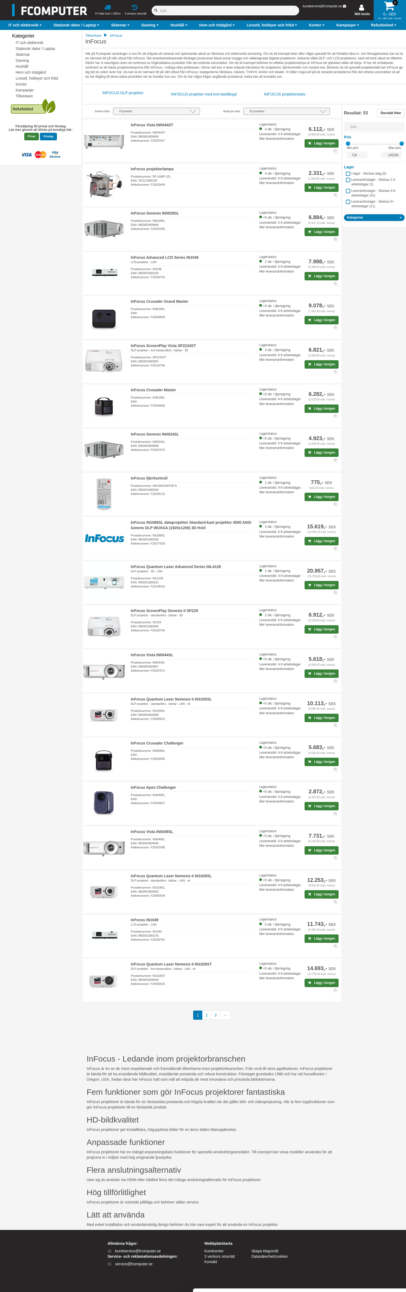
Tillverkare (24, 96)
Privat (31, 136)
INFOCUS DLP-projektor (123, 93)
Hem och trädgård (31, 72)
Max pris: (395, 148)
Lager (349, 167)
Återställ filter (390, 113)
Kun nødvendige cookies (361, 1252)
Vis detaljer (280, 1281)
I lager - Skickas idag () (368, 173)
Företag (48, 136)
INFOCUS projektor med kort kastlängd (204, 94)
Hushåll (22, 66)
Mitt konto (362, 14)
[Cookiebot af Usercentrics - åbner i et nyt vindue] (35, 1281)
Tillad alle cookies (361, 1234)
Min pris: (353, 148)
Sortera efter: (102, 111)
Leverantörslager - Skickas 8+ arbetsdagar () (372, 204)
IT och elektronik (29, 42)
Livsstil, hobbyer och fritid (37, 78)
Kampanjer (25, 90)
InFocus (116, 35)
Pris (347, 137)
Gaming (22, 60)
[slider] (348, 143)
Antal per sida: (232, 111)
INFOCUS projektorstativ (284, 94)
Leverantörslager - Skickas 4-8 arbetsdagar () (373, 193)
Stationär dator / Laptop (35, 48)
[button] (25, 25)
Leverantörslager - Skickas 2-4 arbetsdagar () (373, 182)
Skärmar (23, 54)
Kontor (21, 84)
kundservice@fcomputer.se (322, 6)
